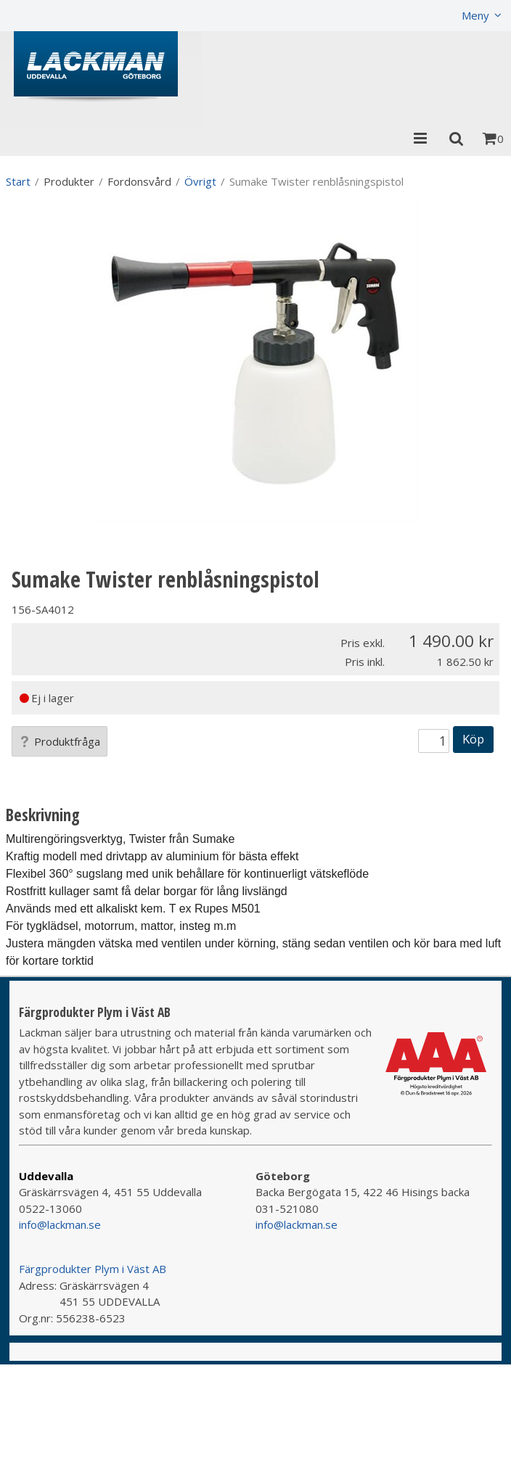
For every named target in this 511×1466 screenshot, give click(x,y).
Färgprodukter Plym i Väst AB (92, 1268)
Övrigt (200, 181)
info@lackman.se (60, 1224)
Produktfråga (59, 741)
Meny (475, 15)
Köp (473, 738)
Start (18, 181)
